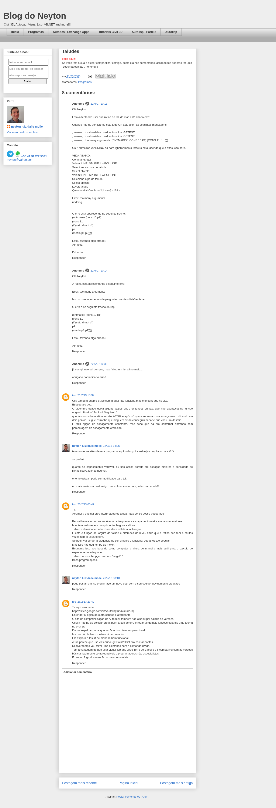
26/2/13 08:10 (111, 578)
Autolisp (171, 32)
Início (15, 32)
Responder (79, 257)
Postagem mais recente (79, 783)
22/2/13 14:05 (111, 445)
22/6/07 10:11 (98, 103)
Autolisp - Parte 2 (144, 32)
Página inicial (128, 783)
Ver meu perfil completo (22, 132)
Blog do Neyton (34, 15)
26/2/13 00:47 (85, 504)
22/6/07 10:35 (98, 364)
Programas (36, 32)
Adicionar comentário (77, 672)
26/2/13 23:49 (85, 601)
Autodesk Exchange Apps (71, 32)
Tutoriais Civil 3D (111, 32)
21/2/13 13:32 (85, 395)
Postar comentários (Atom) (132, 796)
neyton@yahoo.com (20, 159)
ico (74, 395)
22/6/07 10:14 (98, 270)
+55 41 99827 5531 (30, 156)
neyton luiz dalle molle (87, 445)
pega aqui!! (69, 58)
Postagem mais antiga (176, 783)
